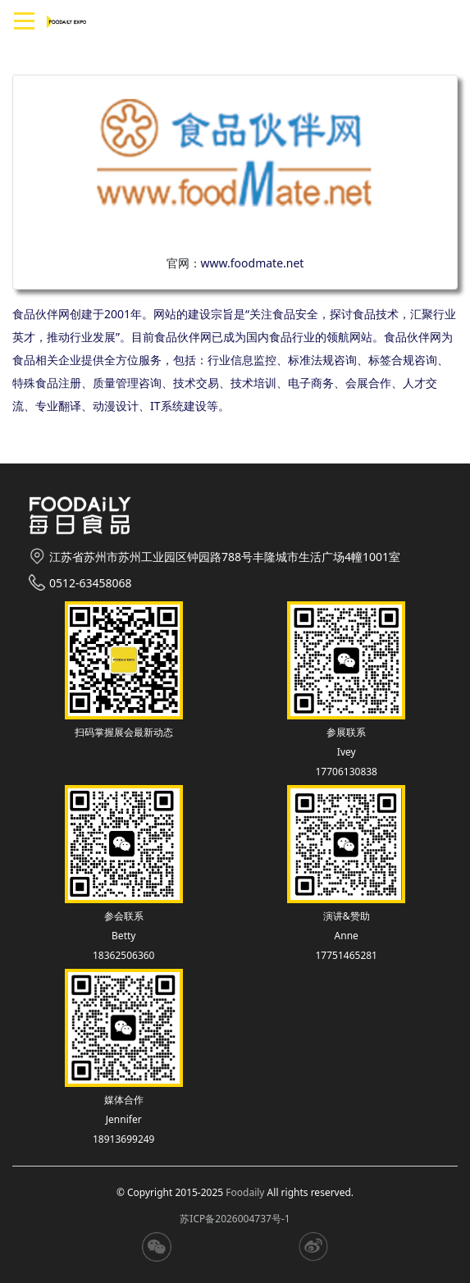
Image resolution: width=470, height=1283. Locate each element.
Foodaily (245, 1192)
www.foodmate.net (252, 263)
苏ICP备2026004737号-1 (235, 1219)
